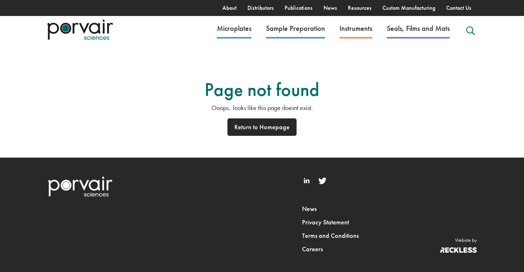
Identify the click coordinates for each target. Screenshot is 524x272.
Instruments (356, 28)
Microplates (234, 28)
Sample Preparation (295, 28)
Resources (360, 8)
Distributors (260, 8)
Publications (299, 8)
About (229, 8)
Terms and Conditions (330, 235)
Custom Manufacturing (408, 8)
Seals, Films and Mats (418, 28)
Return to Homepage (262, 127)
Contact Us (458, 8)
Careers (312, 249)
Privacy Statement (325, 222)
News (330, 8)
